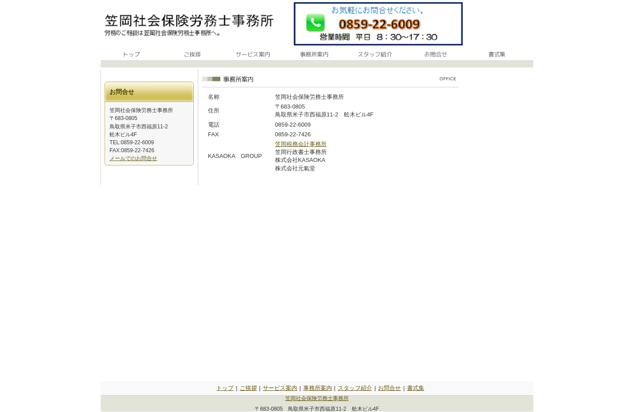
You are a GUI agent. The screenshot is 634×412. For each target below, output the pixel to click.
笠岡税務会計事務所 (301, 144)
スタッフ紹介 (355, 388)
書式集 (415, 388)
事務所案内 (317, 388)
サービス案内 (280, 388)
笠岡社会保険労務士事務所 (317, 398)
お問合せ (389, 388)
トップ (225, 388)
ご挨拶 (248, 388)
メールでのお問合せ (133, 158)
